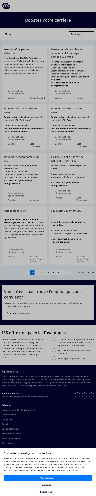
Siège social (7, 443)
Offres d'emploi (9, 414)
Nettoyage (7, 419)
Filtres (8, 34)
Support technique (11, 429)
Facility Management (12, 438)
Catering (6, 424)
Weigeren (47, 485)
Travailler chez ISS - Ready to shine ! (19, 410)
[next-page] (69, 272)
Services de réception (12, 433)
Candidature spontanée (18, 313)
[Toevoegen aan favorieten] (42, 49)
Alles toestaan (47, 478)
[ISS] (6, 6)
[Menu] (92, 6)
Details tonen (46, 492)
